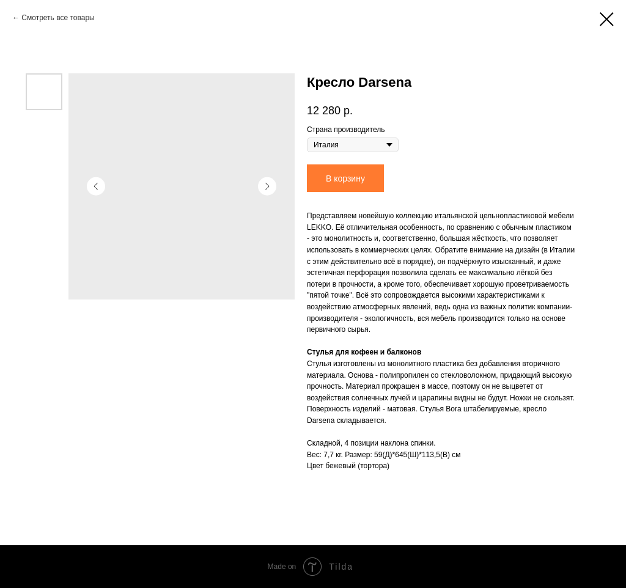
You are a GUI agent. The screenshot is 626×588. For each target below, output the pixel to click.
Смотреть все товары (57, 17)
